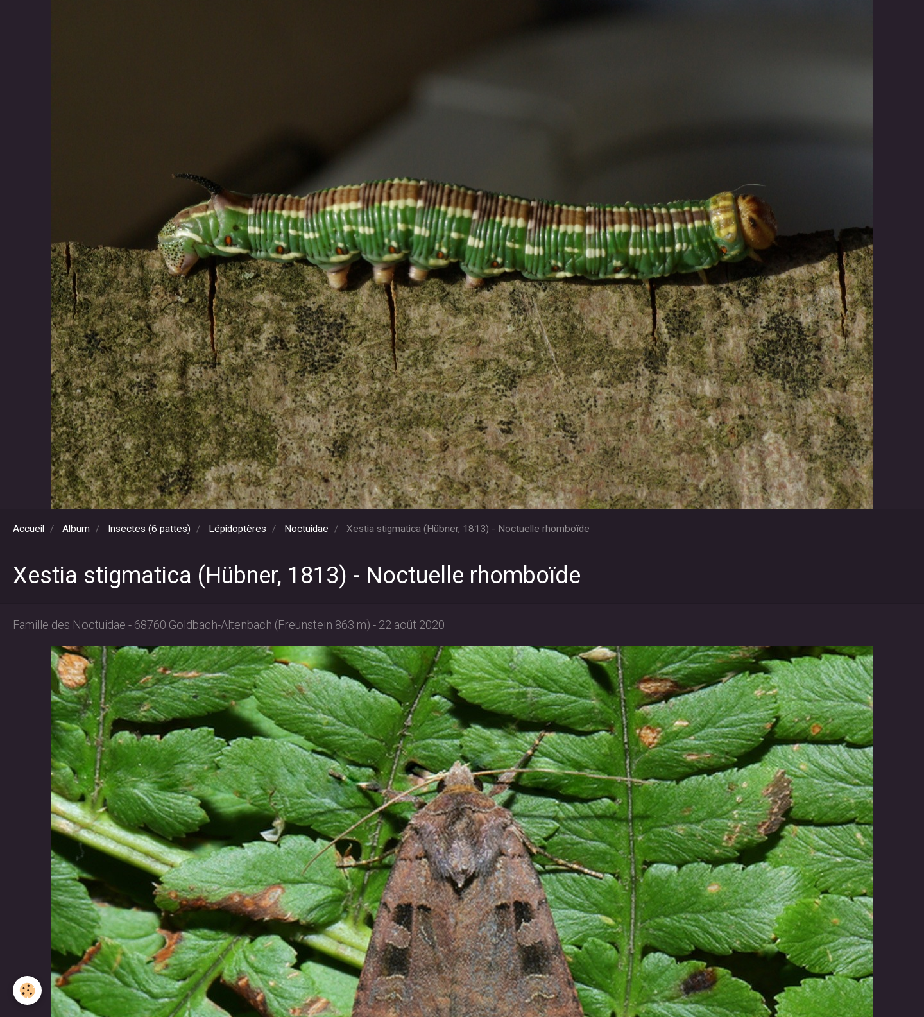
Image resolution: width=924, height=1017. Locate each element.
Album (76, 528)
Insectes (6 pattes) (149, 528)
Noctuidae (306, 528)
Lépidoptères (237, 528)
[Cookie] (27, 990)
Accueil (28, 528)
